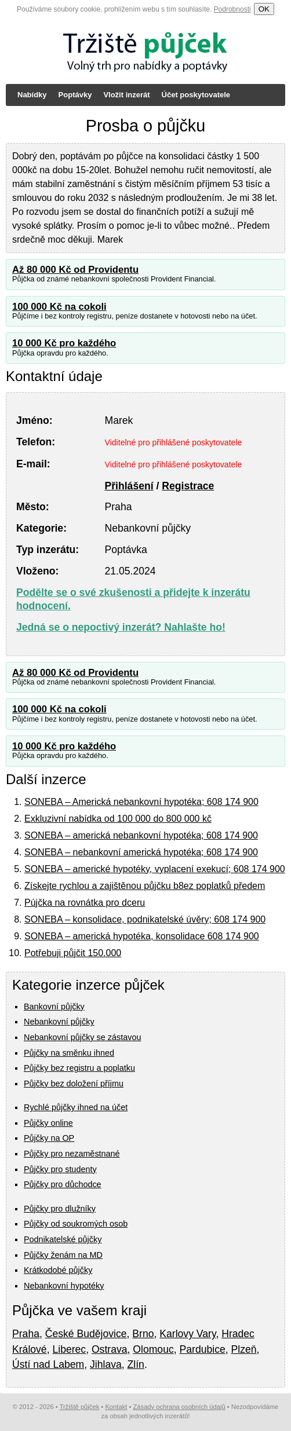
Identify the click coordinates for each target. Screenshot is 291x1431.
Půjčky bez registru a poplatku (79, 1068)
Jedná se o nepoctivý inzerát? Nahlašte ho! (120, 627)
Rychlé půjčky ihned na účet (76, 1107)
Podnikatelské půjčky (62, 1239)
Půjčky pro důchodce (62, 1184)
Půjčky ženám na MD (63, 1255)
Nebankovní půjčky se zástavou (82, 1037)
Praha (25, 1333)
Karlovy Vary (187, 1333)
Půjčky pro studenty (60, 1169)
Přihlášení (129, 486)
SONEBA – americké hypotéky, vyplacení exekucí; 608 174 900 (154, 869)
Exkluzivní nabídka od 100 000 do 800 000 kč (118, 819)
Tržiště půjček (80, 1406)
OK (264, 9)
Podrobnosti (232, 9)
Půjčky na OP (49, 1138)
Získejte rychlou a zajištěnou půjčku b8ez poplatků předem (144, 886)
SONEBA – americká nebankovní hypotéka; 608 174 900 (141, 835)
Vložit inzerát (126, 94)
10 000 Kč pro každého (64, 343)
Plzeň (244, 1349)
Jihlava (106, 1364)
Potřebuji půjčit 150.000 (72, 953)
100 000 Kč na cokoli (59, 306)
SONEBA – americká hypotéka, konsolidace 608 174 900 (141, 936)
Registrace (188, 486)
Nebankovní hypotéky (64, 1285)
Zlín (136, 1364)
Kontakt (116, 1406)
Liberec (69, 1349)
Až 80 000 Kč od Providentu (75, 269)
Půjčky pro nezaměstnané (72, 1153)
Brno (143, 1333)
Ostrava (110, 1349)
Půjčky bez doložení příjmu (73, 1083)
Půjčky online (48, 1123)
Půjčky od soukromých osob (76, 1223)
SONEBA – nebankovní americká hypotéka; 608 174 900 (141, 852)
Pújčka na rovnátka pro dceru (84, 902)
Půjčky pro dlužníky (60, 1208)
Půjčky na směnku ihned (69, 1052)
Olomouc (153, 1349)
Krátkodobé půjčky (58, 1270)
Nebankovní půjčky (59, 1021)
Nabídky (32, 94)
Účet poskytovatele (196, 94)
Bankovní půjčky (54, 1006)
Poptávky (75, 94)
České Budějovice (86, 1333)
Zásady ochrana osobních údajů (179, 1406)
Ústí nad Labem (48, 1364)
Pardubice (202, 1349)
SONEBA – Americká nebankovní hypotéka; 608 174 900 (141, 802)
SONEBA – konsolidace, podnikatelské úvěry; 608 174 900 (144, 919)
